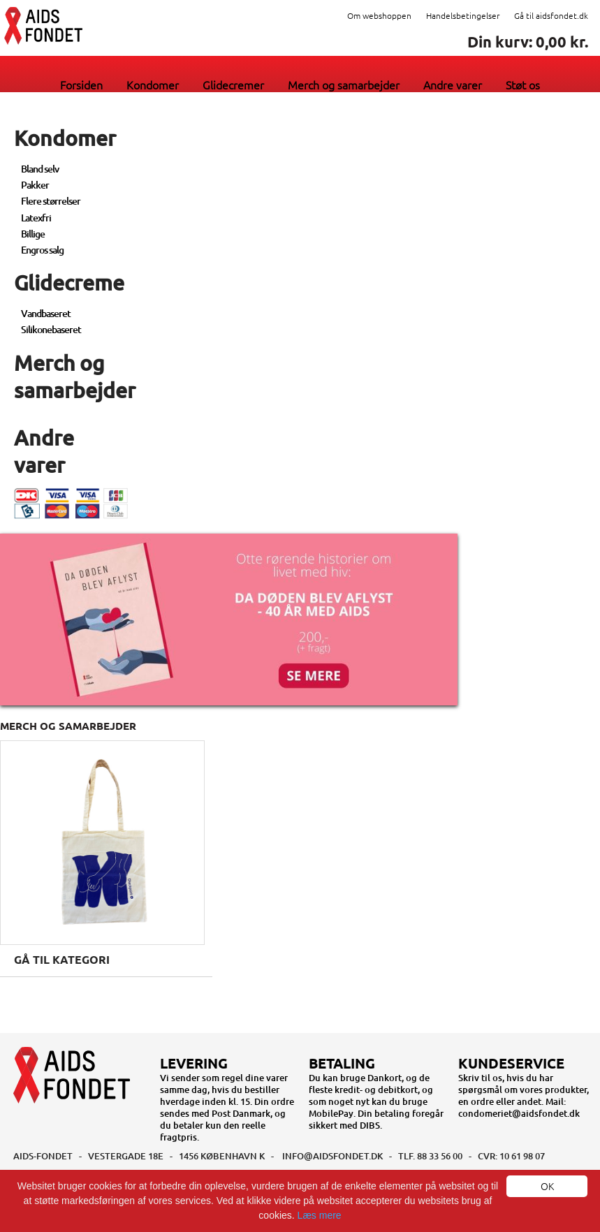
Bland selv (40, 168)
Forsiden (81, 84)
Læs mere (320, 1215)
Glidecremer (233, 84)
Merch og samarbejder (344, 84)
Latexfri (36, 217)
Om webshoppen (379, 15)
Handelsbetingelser (462, 15)
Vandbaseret (46, 313)
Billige (33, 233)
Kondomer (152, 84)
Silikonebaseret (51, 329)
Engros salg (42, 249)
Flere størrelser (50, 200)
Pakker (35, 184)
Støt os (523, 84)
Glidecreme (69, 282)
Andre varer (452, 84)
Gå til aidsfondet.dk (551, 15)
